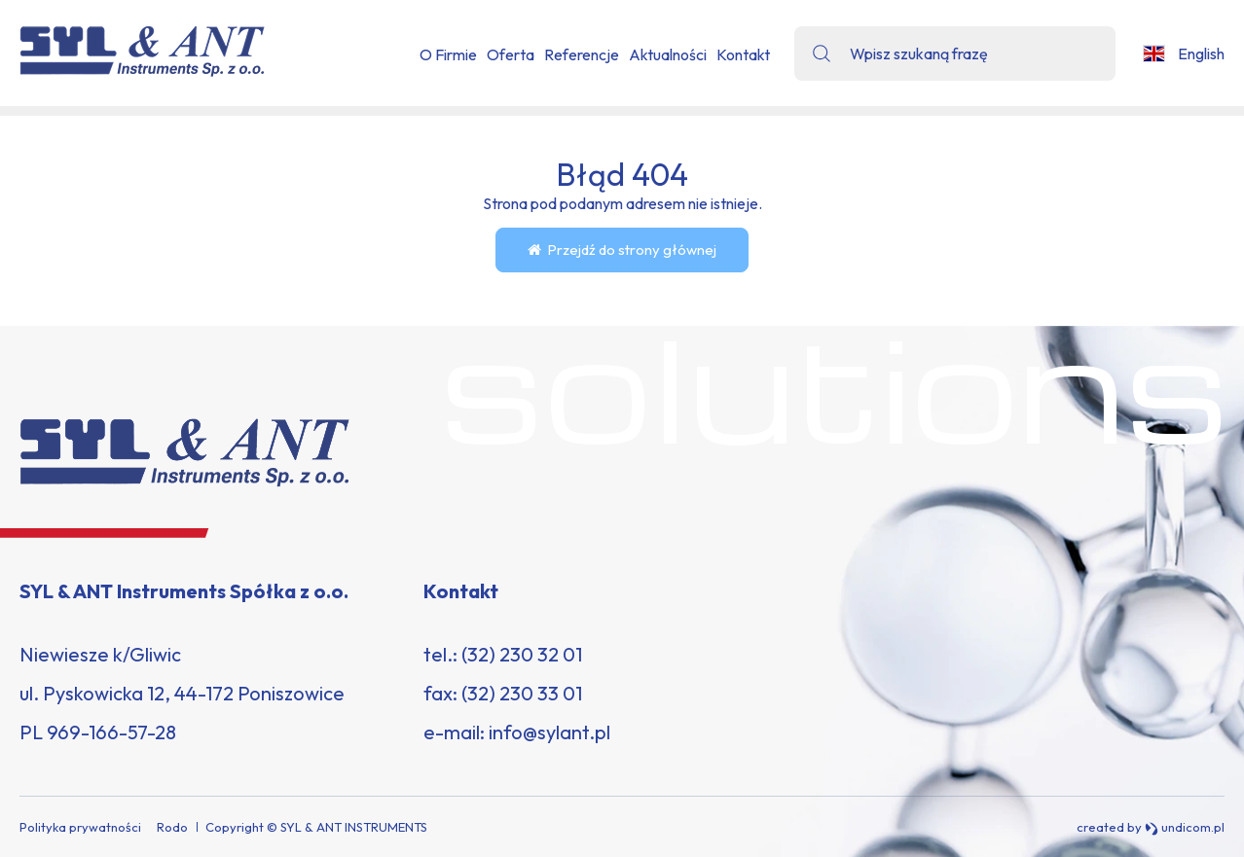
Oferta (510, 54)
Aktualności (668, 54)
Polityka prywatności (80, 827)
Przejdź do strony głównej (622, 249)
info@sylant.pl (549, 732)
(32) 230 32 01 (521, 654)
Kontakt (743, 54)
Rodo (172, 827)
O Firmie (448, 54)
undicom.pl (1185, 827)
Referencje (581, 54)
